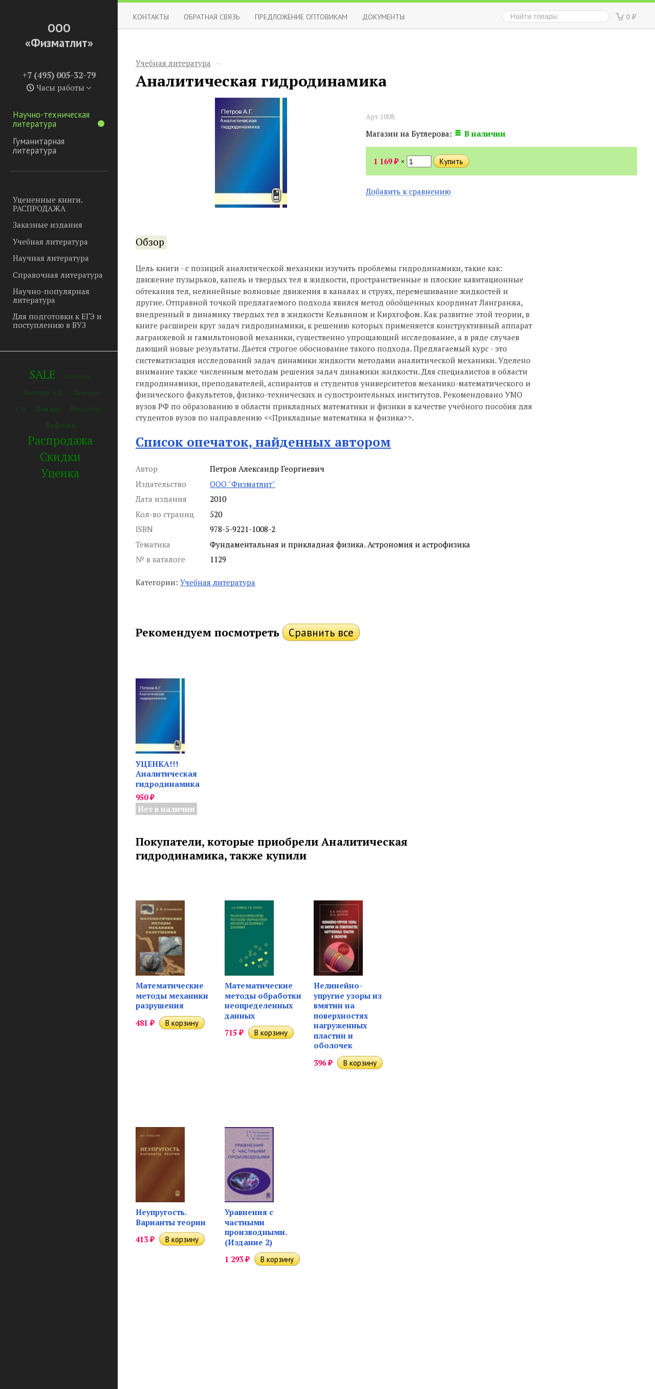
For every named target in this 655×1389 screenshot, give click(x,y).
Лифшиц (60, 425)
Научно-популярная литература (51, 295)
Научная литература (51, 258)
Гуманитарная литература (38, 146)
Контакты (151, 16)
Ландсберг (86, 409)
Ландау (48, 408)
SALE (42, 374)
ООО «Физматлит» (59, 35)
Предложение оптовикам (301, 16)
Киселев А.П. (44, 392)
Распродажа (60, 440)
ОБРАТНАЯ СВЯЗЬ (212, 16)
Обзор (150, 242)
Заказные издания (47, 224)
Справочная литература (58, 275)
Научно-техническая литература (58, 119)
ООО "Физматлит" (242, 484)
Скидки (60, 456)
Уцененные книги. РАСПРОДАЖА (47, 203)
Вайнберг (77, 376)
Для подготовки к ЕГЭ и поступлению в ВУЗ (57, 320)
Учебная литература (50, 241)
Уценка (60, 473)
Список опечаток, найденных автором (263, 441)
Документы (383, 16)
